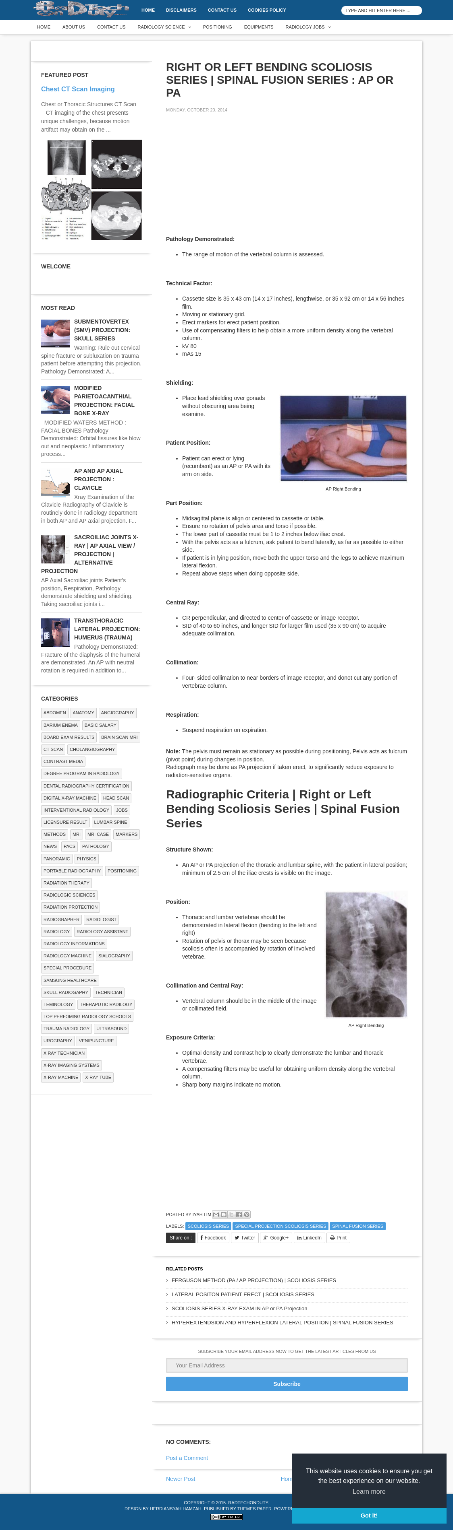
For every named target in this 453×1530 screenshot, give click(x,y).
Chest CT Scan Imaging (78, 89)
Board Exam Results (69, 737)
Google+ (279, 1238)
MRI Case (98, 834)
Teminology (58, 1004)
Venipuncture (96, 1040)
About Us (73, 27)
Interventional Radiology (76, 810)
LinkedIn (312, 1238)
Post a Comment (187, 1458)
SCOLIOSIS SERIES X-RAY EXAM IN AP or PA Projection (239, 1308)
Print (342, 1238)
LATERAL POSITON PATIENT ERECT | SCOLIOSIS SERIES (243, 1294)
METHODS (55, 834)
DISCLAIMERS (181, 10)
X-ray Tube (98, 1077)
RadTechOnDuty (248, 1502)
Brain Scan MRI (119, 737)
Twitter (248, 1238)
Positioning (217, 27)
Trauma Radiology (66, 1028)
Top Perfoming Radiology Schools (87, 1016)
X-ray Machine (61, 1077)
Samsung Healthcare (70, 980)
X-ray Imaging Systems (72, 1065)
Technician (108, 992)
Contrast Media (63, 761)
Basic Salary (100, 725)
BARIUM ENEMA (61, 725)
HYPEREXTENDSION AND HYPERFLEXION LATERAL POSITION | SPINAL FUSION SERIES (282, 1323)
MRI (77, 834)
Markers (126, 834)
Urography (58, 1040)
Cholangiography (92, 749)
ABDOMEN (55, 712)
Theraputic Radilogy (106, 1004)
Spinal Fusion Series (357, 1226)
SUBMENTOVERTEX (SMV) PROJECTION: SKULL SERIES (102, 330)
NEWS (50, 846)
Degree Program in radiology (82, 773)
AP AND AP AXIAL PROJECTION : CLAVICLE (98, 479)
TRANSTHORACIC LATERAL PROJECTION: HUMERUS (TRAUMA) (107, 629)
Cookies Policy (267, 10)
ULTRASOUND (111, 1028)
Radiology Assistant (102, 931)
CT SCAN (53, 749)
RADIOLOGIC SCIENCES (69, 895)
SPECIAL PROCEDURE (67, 967)
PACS (69, 846)
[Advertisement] (226, 175)
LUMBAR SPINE (110, 822)
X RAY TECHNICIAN (64, 1053)
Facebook (215, 1238)
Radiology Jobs (305, 27)
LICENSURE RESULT (65, 822)
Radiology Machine (67, 955)
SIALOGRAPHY (114, 955)
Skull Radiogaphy (66, 992)
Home (148, 10)
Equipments (259, 27)
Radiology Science (161, 27)
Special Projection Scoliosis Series (280, 1226)
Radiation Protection (71, 907)
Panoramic (57, 858)
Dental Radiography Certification (86, 786)
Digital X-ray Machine (70, 798)
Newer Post (180, 1479)
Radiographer (61, 919)
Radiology (57, 931)
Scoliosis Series (208, 1226)
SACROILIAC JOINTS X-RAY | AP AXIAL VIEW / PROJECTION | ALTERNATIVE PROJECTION (89, 554)
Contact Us (222, 10)
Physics (86, 858)
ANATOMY (83, 712)
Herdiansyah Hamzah (176, 1508)
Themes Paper (254, 1508)
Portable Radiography (72, 870)
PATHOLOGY (95, 846)
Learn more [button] (369, 1491)
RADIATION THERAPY (66, 882)
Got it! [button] (369, 1515)
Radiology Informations (74, 943)
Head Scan (116, 798)
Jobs (122, 810)
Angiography (117, 712)
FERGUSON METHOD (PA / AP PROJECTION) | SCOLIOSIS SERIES (254, 1280)
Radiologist (101, 919)
